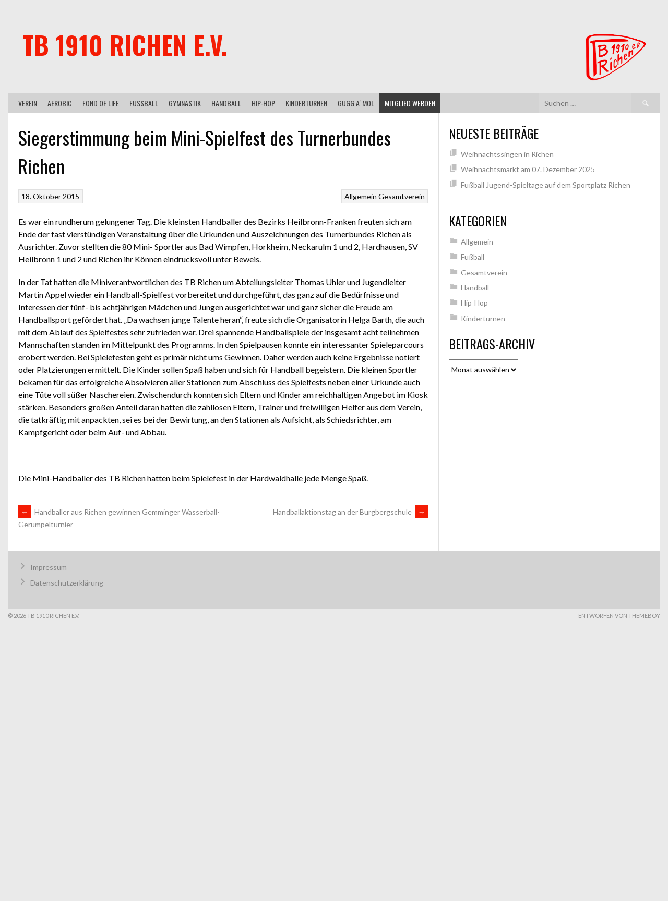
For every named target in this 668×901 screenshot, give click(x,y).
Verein (27, 103)
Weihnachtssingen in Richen (507, 154)
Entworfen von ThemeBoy (619, 615)
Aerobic (59, 103)
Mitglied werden (410, 103)
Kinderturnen (306, 103)
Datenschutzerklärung (66, 582)
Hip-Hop (263, 103)
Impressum (48, 567)
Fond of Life (100, 103)
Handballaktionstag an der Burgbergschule (350, 511)
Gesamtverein (401, 196)
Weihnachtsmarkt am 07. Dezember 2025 (528, 169)
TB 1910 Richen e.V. (125, 44)
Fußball (143, 103)
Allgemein (360, 196)
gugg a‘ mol (356, 103)
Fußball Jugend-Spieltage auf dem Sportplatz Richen (545, 184)
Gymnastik (185, 103)
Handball (226, 103)
